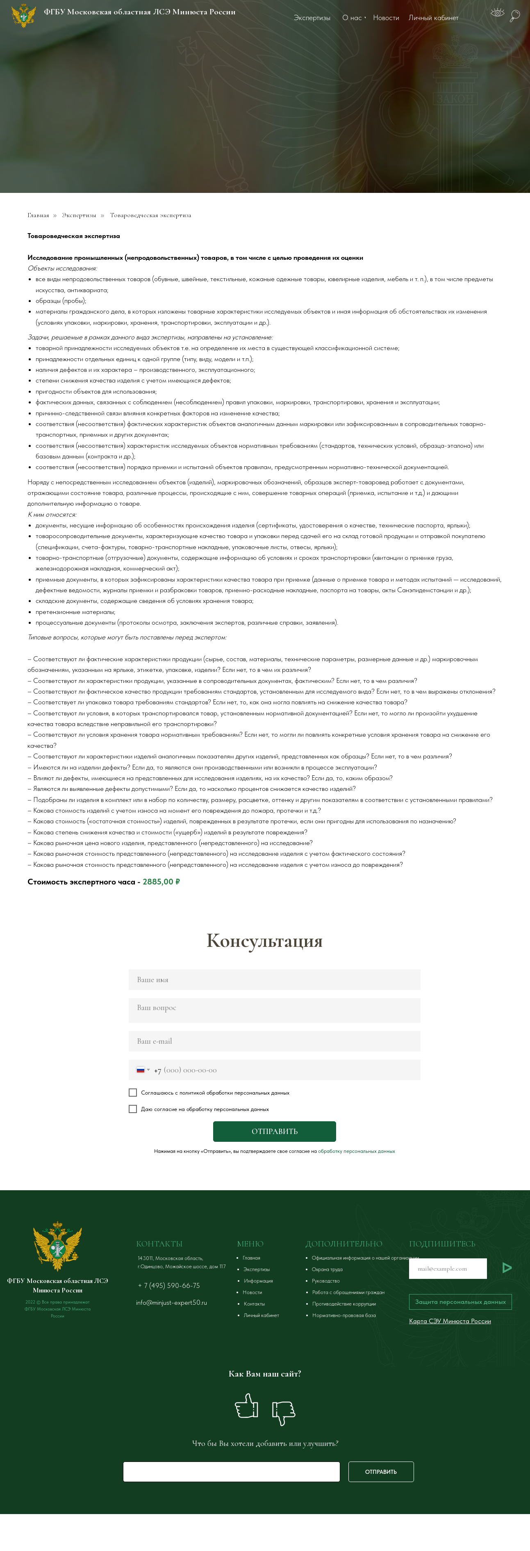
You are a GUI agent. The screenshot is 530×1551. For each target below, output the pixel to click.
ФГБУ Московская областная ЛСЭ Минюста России (140, 12)
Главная (38, 215)
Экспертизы (79, 215)
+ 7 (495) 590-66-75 (169, 1285)
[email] (275, 1041)
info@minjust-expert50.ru (171, 1302)
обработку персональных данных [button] (356, 1151)
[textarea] (275, 1010)
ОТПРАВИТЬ (275, 1131)
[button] (460, 1302)
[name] (275, 979)
